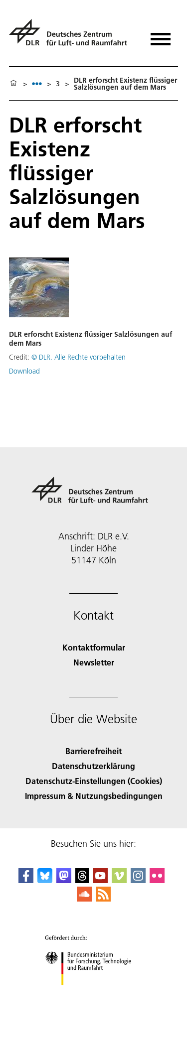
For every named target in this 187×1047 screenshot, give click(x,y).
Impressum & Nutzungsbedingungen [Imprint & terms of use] (94, 795)
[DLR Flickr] (157, 880)
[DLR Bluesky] (44, 880)
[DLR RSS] (103, 898)
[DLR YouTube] (100, 880)
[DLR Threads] (82, 880)
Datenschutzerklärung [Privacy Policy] (93, 766)
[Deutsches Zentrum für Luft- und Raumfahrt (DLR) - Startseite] (72, 36)
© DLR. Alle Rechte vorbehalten (78, 357)
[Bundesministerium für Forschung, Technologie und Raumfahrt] (93, 994)
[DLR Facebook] (25, 880)
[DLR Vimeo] (119, 880)
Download (24, 371)
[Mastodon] (63, 880)
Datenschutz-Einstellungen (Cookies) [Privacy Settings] (93, 781)
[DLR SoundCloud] (84, 898)
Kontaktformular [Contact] (93, 647)
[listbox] (37, 83)
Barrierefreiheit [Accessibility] (93, 751)
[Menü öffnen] (160, 35)
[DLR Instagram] (138, 880)
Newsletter (93, 662)
